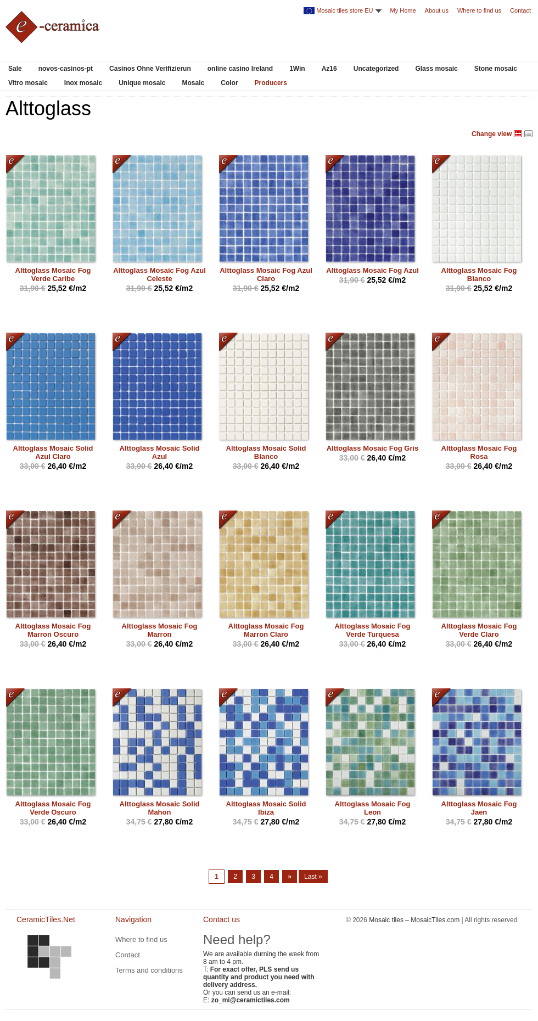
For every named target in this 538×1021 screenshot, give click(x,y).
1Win (297, 68)
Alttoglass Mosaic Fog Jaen (479, 808)
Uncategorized (376, 68)
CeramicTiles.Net (49, 957)
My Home (403, 10)
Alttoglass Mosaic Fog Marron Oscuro (53, 630)
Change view (492, 134)
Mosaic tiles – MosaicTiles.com (414, 920)
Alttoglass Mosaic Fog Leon (373, 808)
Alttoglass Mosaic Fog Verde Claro (479, 630)
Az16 (329, 68)
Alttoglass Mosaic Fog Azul (372, 270)
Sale (15, 68)
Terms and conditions (149, 970)
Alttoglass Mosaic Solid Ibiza (266, 808)
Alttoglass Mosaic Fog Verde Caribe (53, 274)
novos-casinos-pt (65, 68)
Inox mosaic (83, 83)
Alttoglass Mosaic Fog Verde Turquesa (373, 630)
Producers (271, 83)
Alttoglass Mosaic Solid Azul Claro (53, 452)
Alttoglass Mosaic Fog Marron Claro (266, 630)
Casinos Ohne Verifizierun (150, 68)
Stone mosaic (495, 68)
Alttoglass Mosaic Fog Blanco (479, 274)
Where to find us (479, 10)
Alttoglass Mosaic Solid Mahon (160, 808)
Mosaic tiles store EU (344, 10)
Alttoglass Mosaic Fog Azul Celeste (159, 274)
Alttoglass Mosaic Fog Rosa (479, 452)
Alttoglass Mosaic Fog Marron (160, 630)
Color (229, 83)
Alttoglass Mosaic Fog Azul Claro (266, 274)
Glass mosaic (436, 68)
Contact (520, 10)
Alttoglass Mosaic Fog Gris (373, 448)
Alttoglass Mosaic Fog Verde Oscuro (53, 808)
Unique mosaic (142, 83)
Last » (313, 876)
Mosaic (193, 83)
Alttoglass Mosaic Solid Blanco (266, 452)
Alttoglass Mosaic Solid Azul (160, 452)
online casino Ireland (240, 68)
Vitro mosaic (28, 83)
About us (437, 10)
